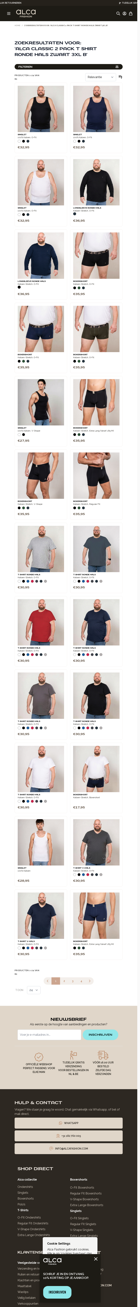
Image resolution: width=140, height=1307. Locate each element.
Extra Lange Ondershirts (34, 1235)
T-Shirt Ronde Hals (29, 575)
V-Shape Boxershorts (84, 1199)
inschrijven (100, 1035)
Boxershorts (26, 1198)
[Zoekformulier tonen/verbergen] (118, 13)
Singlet (22, 135)
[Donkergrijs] (36, 582)
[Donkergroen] (79, 288)
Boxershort (80, 281)
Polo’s (21, 1204)
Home (17, 25)
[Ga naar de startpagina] (26, 13)
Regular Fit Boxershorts (86, 1193)
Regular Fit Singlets (83, 1224)
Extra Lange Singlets (84, 1235)
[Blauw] (27, 582)
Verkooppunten (28, 1303)
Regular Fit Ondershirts (33, 1223)
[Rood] (32, 582)
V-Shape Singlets (81, 1230)
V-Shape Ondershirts (31, 1229)
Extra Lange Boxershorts (86, 1205)
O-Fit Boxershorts (82, 1187)
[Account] (124, 13)
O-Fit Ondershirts (29, 1217)
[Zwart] (23, 142)
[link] (48, 981)
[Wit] (19, 142)
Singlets (23, 1192)
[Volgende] (90, 981)
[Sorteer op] (100, 77)
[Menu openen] (8, 13)
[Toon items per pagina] (34, 990)
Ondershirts (25, 1187)
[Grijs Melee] (45, 582)
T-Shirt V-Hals (81, 868)
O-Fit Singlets (79, 1218)
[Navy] (27, 142)
